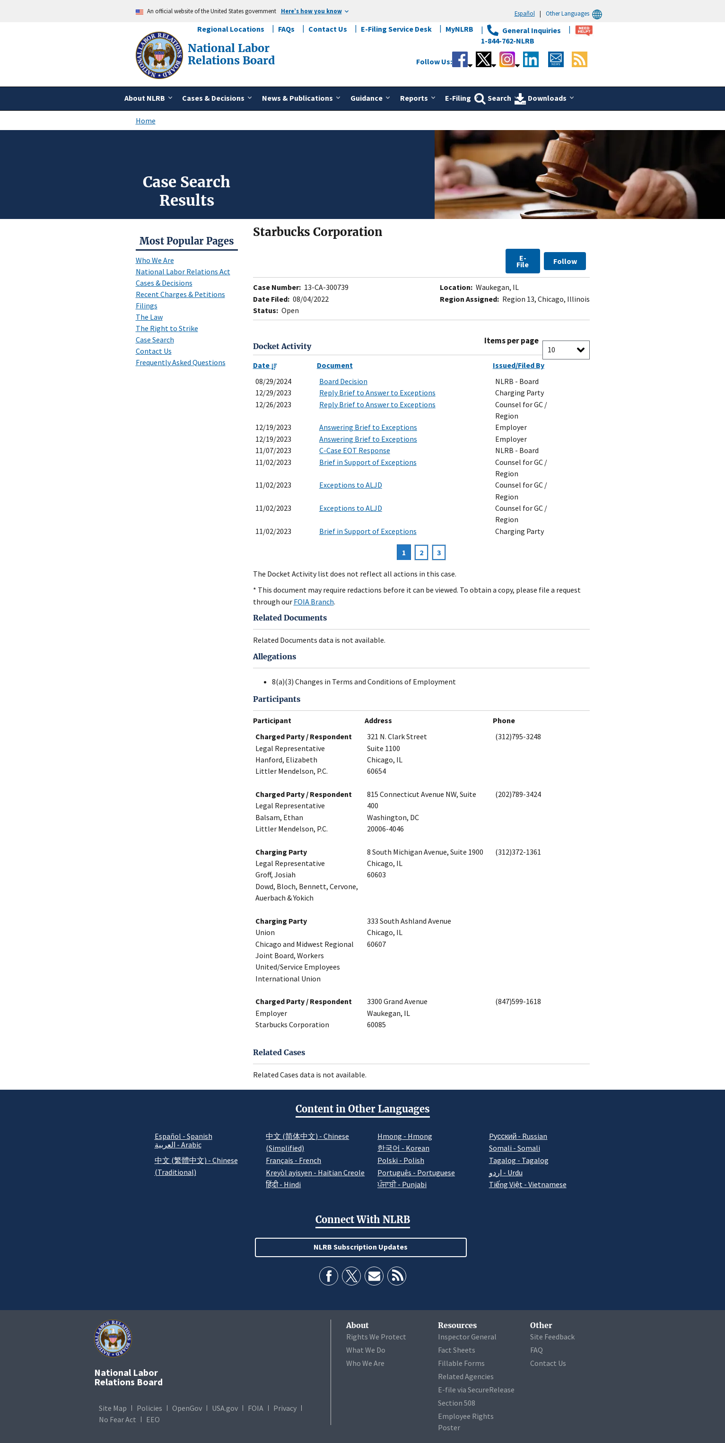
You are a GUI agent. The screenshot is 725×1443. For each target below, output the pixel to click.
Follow (565, 261)
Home (146, 120)
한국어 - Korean (403, 1148)
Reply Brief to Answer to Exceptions (377, 392)
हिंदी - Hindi (283, 1184)
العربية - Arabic (178, 1145)
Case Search (155, 339)
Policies (149, 1408)
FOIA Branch (314, 601)
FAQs (286, 29)
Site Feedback (552, 1336)
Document (335, 365)
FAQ (536, 1350)
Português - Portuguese (416, 1172)
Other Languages (575, 13)
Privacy (285, 1408)
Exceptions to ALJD (350, 485)
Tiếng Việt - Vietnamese (528, 1184)
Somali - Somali (514, 1148)
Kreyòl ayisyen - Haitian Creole (315, 1172)
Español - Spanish (183, 1136)
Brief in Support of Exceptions (368, 462)
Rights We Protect (376, 1336)
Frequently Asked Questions (181, 362)
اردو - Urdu (506, 1172)
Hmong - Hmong (404, 1136)
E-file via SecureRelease (476, 1389)
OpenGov (187, 1408)
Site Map (113, 1408)
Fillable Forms (461, 1363)
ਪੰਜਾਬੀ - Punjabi (402, 1184)
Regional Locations (230, 29)
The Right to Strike (167, 328)
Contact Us (327, 29)
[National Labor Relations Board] (160, 54)
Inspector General (467, 1336)
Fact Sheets (456, 1350)
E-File (522, 261)
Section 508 (456, 1403)
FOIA (255, 1408)
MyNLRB (459, 29)
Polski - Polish (400, 1160)
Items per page (511, 340)
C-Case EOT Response (354, 450)
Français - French (293, 1160)
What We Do (365, 1350)
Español (525, 13)
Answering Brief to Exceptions (368, 427)
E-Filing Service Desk (396, 29)
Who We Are (155, 260)
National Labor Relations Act (183, 271)
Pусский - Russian (518, 1136)
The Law (149, 317)
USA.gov (225, 1408)
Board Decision (343, 381)
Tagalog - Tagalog (519, 1160)
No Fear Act (117, 1419)
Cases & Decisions (164, 283)
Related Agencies (466, 1376)
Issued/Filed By (518, 365)
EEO (153, 1419)
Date (265, 365)
